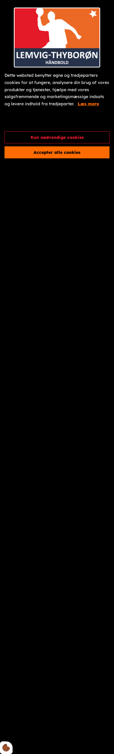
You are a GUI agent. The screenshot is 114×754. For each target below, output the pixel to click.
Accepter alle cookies (57, 152)
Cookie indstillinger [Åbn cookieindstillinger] (26, 121)
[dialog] (57, 377)
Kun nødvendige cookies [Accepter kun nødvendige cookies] (57, 137)
